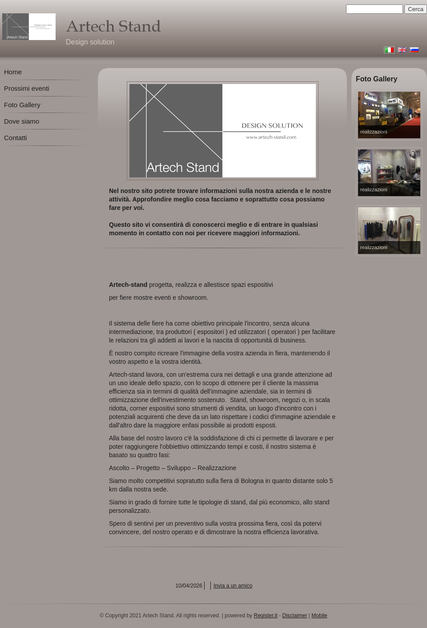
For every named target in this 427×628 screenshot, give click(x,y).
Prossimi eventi (26, 88)
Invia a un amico (233, 586)
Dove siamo (21, 121)
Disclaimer (294, 615)
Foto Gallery (22, 105)
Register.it (265, 615)
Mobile (319, 615)
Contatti (15, 137)
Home (13, 72)
